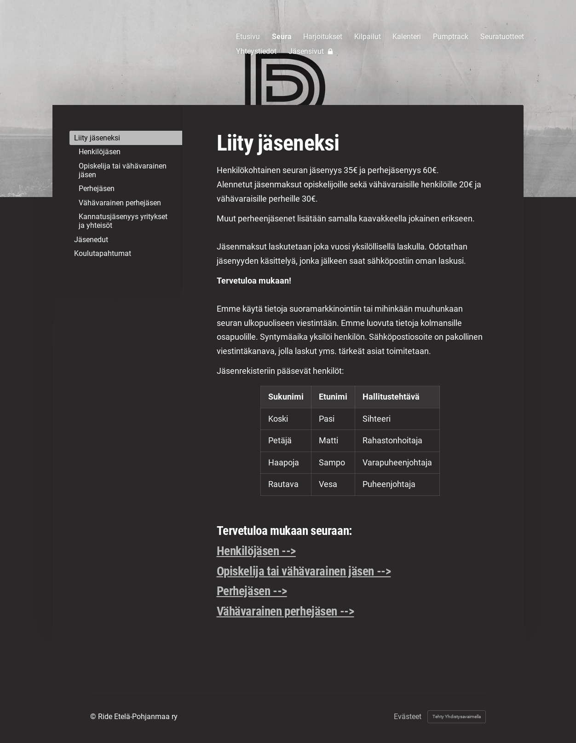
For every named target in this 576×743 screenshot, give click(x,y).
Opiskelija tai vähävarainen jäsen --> (304, 571)
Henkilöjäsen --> (256, 551)
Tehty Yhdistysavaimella (456, 716)
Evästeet (407, 716)
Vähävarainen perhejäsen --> (285, 611)
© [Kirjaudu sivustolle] (94, 716)
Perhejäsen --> (252, 591)
